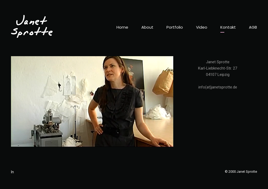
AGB (253, 27)
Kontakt (228, 27)
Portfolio (174, 27)
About (147, 27)
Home (122, 27)
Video (201, 27)
